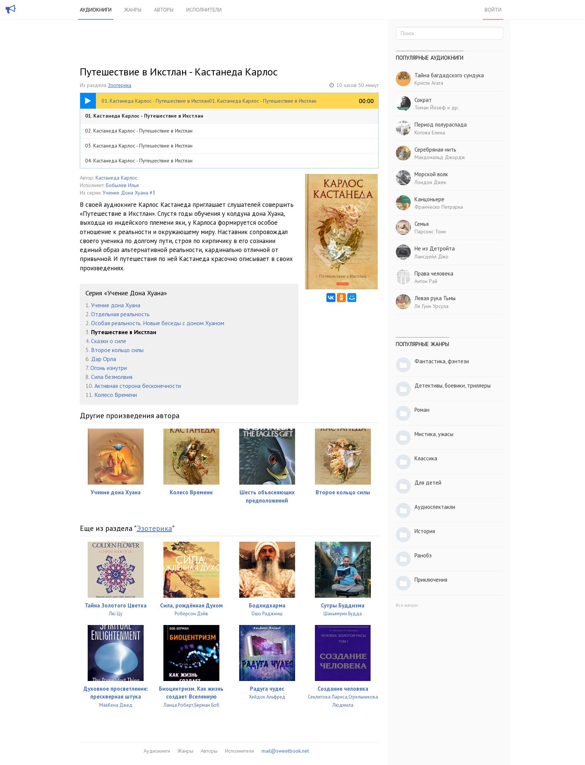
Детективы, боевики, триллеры (452, 385)
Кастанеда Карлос (116, 177)
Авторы (163, 9)
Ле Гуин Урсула (431, 306)
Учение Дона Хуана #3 (129, 192)
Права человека (433, 273)
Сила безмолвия (111, 376)
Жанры (132, 9)
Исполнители (204, 9)
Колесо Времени (115, 394)
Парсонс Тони (430, 231)
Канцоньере (429, 199)
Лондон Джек (430, 182)
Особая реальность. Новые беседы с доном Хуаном (157, 323)
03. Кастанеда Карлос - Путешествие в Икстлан (139, 145)
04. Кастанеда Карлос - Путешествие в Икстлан (139, 160)
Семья (421, 223)
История (424, 531)
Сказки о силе (108, 341)
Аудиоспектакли (434, 506)
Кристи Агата (428, 83)
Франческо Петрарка (438, 206)
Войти (493, 9)
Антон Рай (425, 281)
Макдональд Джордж (439, 157)
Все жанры (407, 605)
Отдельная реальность (120, 314)
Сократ (423, 99)
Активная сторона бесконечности (137, 385)
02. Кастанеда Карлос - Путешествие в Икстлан (139, 130)
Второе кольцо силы (117, 350)
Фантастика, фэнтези (441, 361)
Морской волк (431, 174)
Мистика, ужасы (433, 434)
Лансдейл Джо (431, 256)
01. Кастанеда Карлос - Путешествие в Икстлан (144, 115)
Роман (421, 409)
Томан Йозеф (430, 107)
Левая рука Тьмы (435, 298)
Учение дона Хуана (115, 305)
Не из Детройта (434, 248)
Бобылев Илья (122, 185)
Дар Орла (103, 359)
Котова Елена (429, 132)
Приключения (430, 579)
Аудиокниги (96, 9)
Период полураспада (440, 124)
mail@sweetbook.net (285, 750)
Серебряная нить (435, 149)
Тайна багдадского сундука (449, 75)
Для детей (427, 482)
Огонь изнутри (108, 367)
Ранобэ (423, 555)
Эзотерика (119, 85)
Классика (425, 458)
